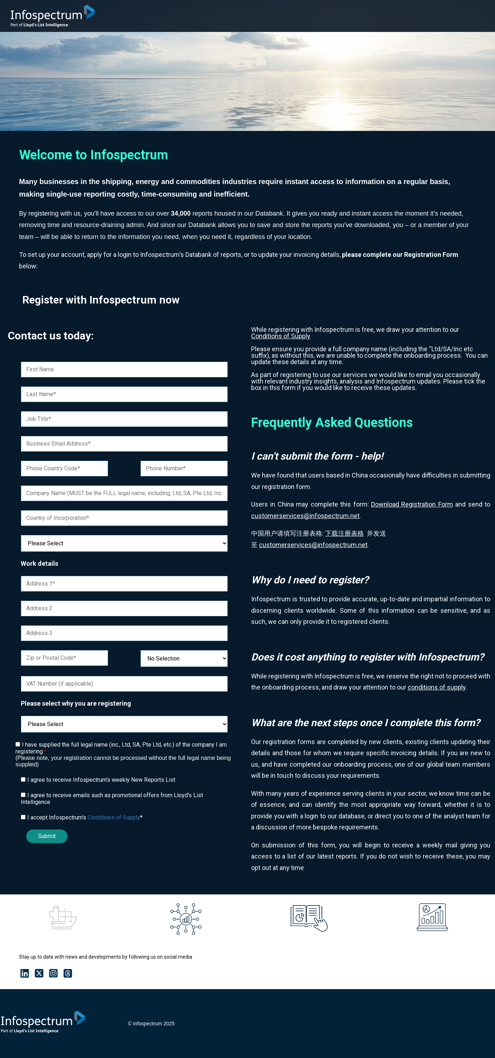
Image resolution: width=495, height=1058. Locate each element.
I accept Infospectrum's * (85, 817)
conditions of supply (437, 687)
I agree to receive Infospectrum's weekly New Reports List (101, 779)
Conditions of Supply (114, 817)
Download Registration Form (412, 504)
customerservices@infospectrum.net (305, 515)
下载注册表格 (344, 533)
